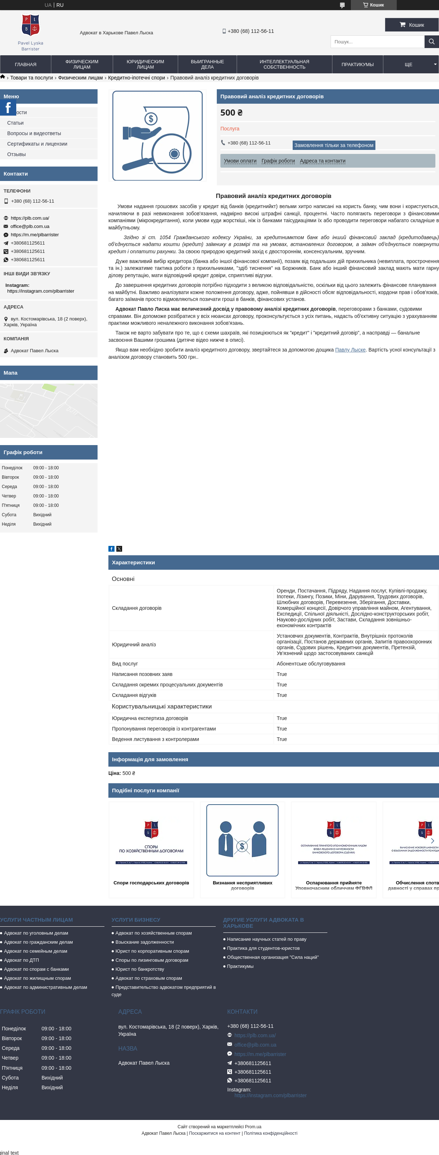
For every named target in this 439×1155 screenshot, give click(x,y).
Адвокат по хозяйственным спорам (154, 933)
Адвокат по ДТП (21, 960)
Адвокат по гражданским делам (38, 942)
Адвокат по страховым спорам (149, 978)
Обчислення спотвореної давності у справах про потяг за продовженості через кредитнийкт (400, 886)
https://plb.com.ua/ (30, 218)
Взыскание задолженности (145, 942)
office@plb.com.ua (30, 226)
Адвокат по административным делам (45, 987)
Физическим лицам (81, 64)
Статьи (15, 123)
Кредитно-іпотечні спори (136, 78)
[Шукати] (432, 41)
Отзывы (16, 154)
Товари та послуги (31, 78)
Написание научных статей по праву (267, 939)
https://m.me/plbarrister (35, 234)
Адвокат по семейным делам (35, 951)
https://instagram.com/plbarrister (40, 291)
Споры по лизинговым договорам (152, 960)
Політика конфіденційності (270, 1133)
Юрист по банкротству (140, 969)
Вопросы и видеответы (34, 133)
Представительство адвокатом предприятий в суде (164, 990)
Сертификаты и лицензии (37, 144)
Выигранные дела (207, 64)
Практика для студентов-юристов (263, 948)
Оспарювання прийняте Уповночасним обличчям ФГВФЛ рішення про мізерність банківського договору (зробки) (316, 886)
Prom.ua (253, 1126)
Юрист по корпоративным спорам (152, 951)
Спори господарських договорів (147, 885)
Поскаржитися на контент (214, 1133)
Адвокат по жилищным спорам (37, 978)
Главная (25, 64)
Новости (17, 112)
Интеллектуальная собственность (284, 64)
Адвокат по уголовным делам (36, 933)
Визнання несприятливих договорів (232, 885)
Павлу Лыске (350, 350)
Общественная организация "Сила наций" (273, 957)
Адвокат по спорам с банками (36, 969)
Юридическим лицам (145, 64)
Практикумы (357, 64)
